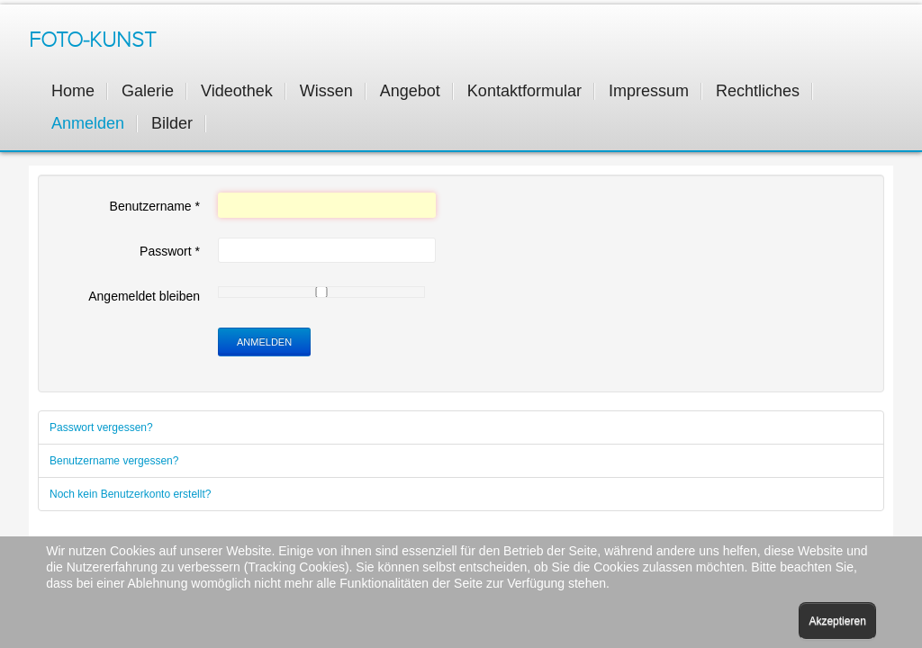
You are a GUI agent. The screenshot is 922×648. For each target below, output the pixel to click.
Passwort (170, 251)
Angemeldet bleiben (144, 296)
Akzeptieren (837, 621)
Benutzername (155, 206)
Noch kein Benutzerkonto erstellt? (130, 494)
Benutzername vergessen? (114, 460)
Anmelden (264, 342)
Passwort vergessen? (101, 427)
